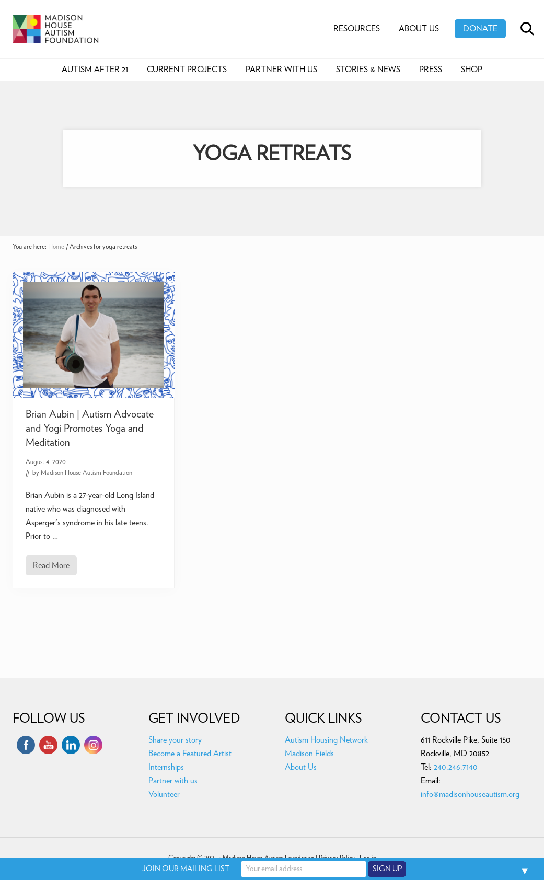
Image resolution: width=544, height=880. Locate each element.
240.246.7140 (456, 767)
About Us (301, 767)
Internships (166, 767)
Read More (51, 568)
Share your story (175, 740)
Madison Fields (309, 753)
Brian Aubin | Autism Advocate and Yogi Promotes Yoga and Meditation (90, 428)
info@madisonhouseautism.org (470, 794)
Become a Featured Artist (190, 753)
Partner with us (173, 781)
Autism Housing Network (326, 740)
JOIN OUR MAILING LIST (185, 869)
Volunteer (164, 794)
